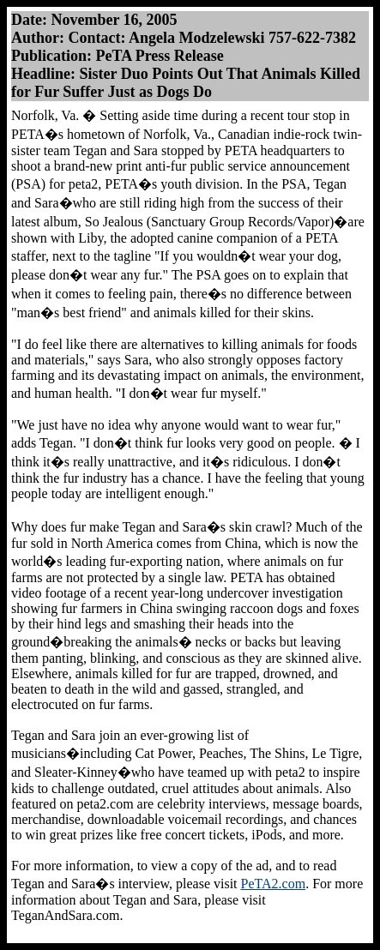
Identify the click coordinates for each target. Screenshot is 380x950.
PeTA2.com (273, 883)
